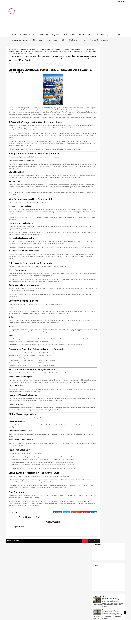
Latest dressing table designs (106, 125)
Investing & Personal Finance (79, 34)
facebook (79, 600)
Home (14, 34)
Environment (93, 39)
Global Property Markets (57, 49)
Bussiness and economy (27, 34)
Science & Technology (100, 34)
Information (104, 39)
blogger (65, 600)
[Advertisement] (84, 18)
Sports (83, 39)
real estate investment (43, 51)
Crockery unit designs (103, 113)
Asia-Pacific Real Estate (26, 49)
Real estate (44, 34)
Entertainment (72, 39)
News (55, 39)
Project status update (58, 34)
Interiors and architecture (20, 39)
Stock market (37, 39)
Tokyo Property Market (22, 74)
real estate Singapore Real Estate (24, 51)
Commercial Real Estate (41, 49)
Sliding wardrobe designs (104, 101)
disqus (72, 600)
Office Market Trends (72, 49)
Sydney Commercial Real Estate (61, 51)
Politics (62, 39)
